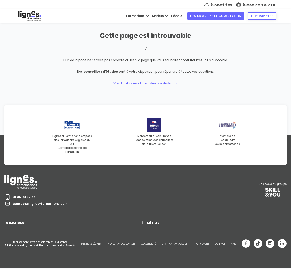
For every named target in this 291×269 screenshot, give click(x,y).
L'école (176, 16)
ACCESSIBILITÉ (148, 243)
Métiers (158, 16)
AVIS (233, 243)
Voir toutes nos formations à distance (145, 83)
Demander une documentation (215, 16)
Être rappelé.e (262, 16)
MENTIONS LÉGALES (91, 243)
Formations (135, 16)
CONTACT (220, 243)
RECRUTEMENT (201, 243)
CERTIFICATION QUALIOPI (175, 243)
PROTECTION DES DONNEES (121, 243)
